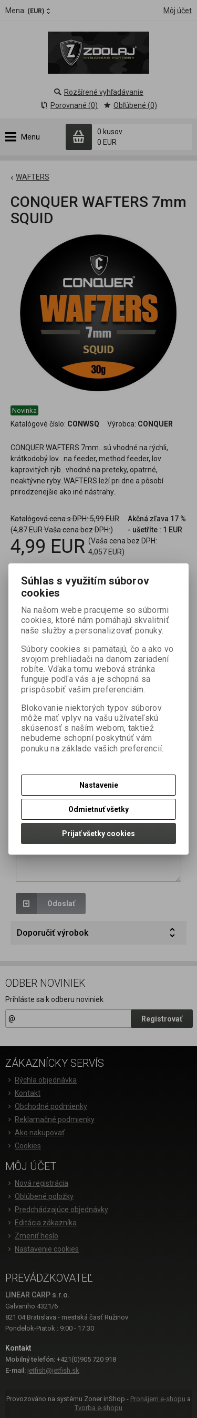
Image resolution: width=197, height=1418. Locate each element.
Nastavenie (98, 785)
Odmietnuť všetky (98, 809)
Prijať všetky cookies (98, 833)
